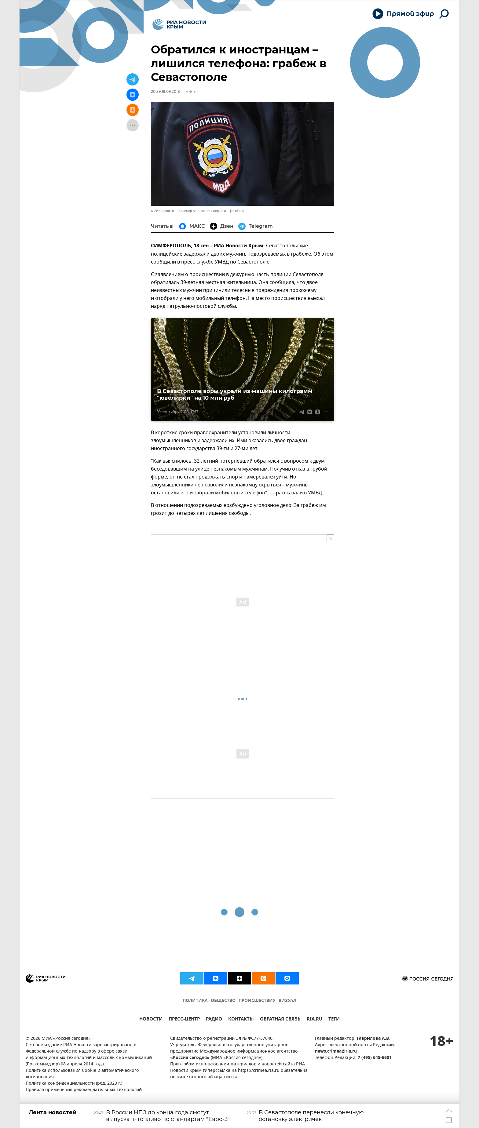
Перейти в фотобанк (228, 211)
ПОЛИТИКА (195, 1000)
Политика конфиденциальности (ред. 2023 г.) (74, 1083)
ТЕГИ (334, 1019)
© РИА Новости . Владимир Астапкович (180, 211)
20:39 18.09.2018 (165, 91)
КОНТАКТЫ (241, 1019)
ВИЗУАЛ (287, 1000)
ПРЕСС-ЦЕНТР (184, 1019)
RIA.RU (314, 1019)
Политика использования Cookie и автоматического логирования (82, 1074)
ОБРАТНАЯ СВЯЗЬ (280, 1019)
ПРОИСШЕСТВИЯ (257, 1000)
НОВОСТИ (151, 1019)
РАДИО (214, 1019)
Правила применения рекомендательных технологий (84, 1089)
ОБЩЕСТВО (223, 1000)
